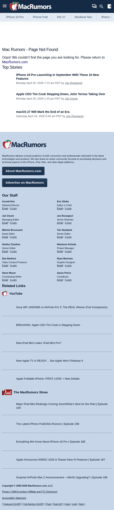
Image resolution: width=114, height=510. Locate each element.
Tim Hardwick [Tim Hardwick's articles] (64, 230)
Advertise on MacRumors (25, 182)
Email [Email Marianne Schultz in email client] (60, 251)
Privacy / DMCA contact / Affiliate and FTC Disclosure (29, 491)
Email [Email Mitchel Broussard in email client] (5, 237)
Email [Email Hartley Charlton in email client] (5, 251)
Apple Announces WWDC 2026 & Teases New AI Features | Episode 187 (60, 459)
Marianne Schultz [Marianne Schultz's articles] (66, 244)
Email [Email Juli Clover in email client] (5, 223)
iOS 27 (61, 17)
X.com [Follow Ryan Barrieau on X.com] (68, 265)
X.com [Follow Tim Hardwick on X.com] (68, 237)
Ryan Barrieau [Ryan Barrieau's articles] (65, 258)
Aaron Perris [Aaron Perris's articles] (64, 273)
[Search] (103, 6)
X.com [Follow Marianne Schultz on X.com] (68, 251)
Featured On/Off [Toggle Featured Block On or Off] (11, 504)
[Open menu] (4, 6)
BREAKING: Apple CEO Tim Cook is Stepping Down (48, 325)
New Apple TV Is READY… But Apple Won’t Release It (49, 360)
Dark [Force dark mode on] (81, 504)
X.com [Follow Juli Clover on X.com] (13, 223)
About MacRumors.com (23, 171)
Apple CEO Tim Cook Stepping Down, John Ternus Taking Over (60, 94)
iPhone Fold (40, 17)
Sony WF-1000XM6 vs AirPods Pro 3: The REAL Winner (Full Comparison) (61, 307)
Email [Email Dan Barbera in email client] (5, 265)
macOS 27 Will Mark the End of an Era (43, 111)
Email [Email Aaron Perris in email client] (60, 280)
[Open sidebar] (109, 7)
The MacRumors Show (31, 392)
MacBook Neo (83, 17)
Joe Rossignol (73, 83)
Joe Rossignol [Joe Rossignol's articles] (65, 216)
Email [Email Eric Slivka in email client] (60, 208)
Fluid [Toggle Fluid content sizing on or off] (48, 504)
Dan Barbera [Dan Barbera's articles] (9, 258)
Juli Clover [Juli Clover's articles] (8, 216)
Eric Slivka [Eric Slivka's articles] (63, 201)
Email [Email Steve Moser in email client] (5, 280)
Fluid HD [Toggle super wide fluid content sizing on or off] (57, 504)
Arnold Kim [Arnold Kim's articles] (8, 201)
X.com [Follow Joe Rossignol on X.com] (68, 223)
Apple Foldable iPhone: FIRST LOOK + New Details (47, 378)
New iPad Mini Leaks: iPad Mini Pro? (38, 343)
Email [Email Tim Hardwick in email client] (60, 237)
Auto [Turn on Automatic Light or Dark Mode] (67, 504)
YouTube (15, 293)
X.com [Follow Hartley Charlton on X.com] (13, 251)
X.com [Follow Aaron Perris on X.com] (68, 280)
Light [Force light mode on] (74, 504)
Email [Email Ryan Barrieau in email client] (60, 265)
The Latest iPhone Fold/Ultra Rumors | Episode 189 (47, 423)
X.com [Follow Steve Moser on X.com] (13, 280)
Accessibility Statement (14, 498)
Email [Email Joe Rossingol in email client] (60, 223)
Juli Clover (71, 98)
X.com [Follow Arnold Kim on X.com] (13, 208)
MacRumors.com (15, 62)
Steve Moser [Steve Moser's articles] (9, 273)
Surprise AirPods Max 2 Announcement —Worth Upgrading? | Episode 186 (61, 477)
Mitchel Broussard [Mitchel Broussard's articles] (12, 230)
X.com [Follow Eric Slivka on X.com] (68, 208)
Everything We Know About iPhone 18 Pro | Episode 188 (50, 441)
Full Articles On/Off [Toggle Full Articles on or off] (33, 504)
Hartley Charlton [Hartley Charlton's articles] (11, 244)
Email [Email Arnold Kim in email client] (5, 208)
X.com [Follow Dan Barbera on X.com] (13, 265)
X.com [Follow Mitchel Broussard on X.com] (13, 237)
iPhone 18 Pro (15, 17)
